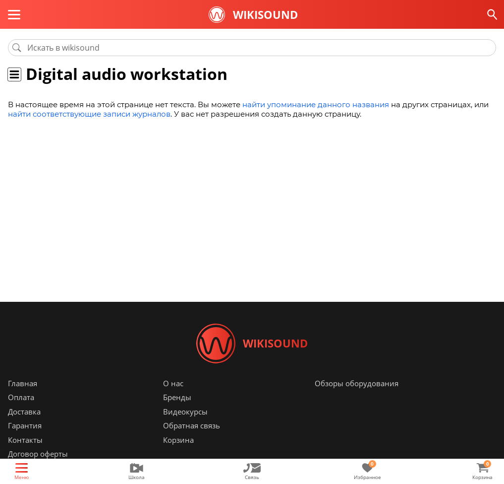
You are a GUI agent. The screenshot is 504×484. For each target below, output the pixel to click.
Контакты (25, 440)
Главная (22, 383)
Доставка (24, 411)
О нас (173, 383)
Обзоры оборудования (356, 383)
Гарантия (25, 426)
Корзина (178, 440)
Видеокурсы (185, 411)
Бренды (177, 398)
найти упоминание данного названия (315, 104)
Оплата (21, 398)
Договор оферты (38, 454)
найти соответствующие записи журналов (89, 114)
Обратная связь (191, 426)
